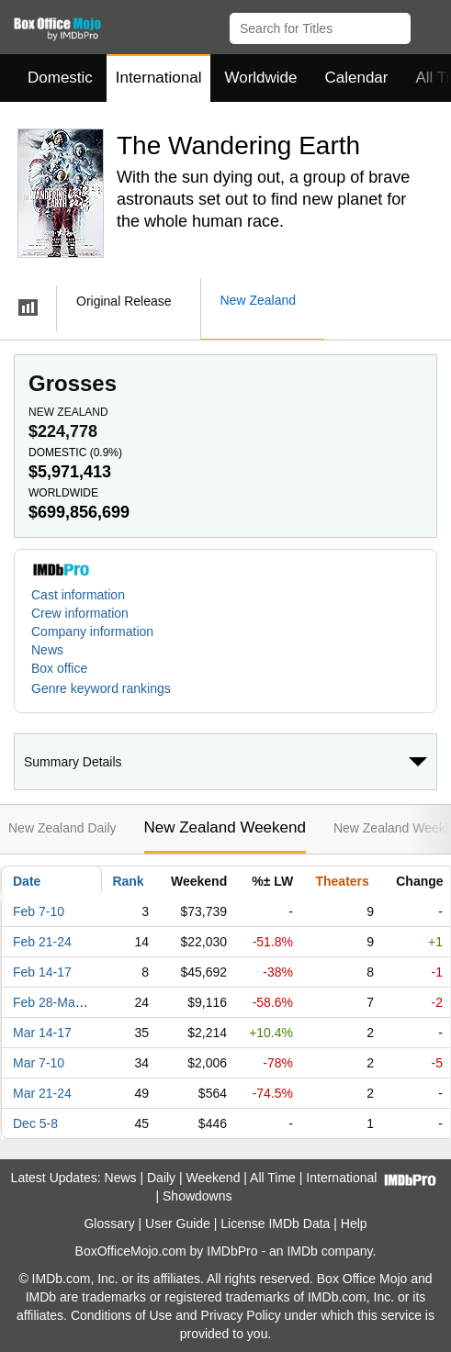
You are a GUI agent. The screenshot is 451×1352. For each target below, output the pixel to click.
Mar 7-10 (38, 1063)
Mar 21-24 (42, 1093)
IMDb (302, 1251)
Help (354, 1223)
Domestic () (75, 452)
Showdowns (197, 1196)
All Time (273, 1177)
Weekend (213, 1177)
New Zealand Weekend (225, 827)
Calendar (357, 77)
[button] (428, 24)
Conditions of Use (122, 1315)
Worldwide (260, 77)
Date (26, 881)
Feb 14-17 (42, 972)
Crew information (80, 613)
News (47, 649)
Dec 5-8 (35, 1123)
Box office (59, 668)
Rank (127, 881)
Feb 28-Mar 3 (51, 1002)
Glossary (109, 1223)
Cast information (78, 594)
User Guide (177, 1223)
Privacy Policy (241, 1315)
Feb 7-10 (38, 911)
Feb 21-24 (42, 941)
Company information (92, 631)
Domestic (60, 77)
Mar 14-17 (42, 1032)
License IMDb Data (275, 1223)
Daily (161, 1177)
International (159, 77)
